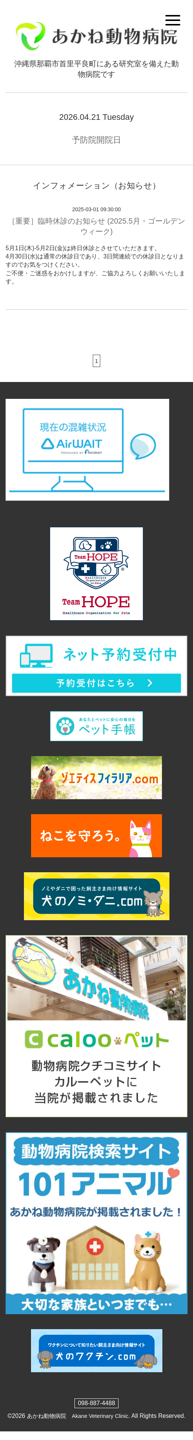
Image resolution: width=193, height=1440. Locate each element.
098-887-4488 (96, 1403)
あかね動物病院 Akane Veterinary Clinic (80, 1416)
